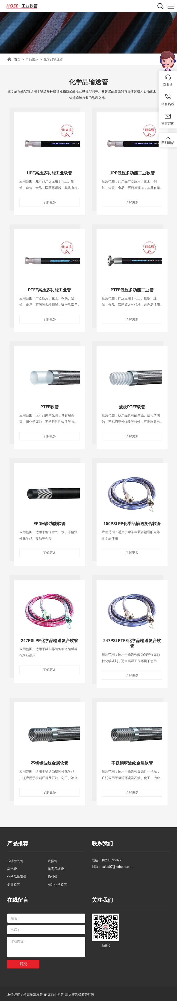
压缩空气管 (15, 859)
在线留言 (17, 898)
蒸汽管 (12, 867)
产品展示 (32, 59)
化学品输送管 (53, 59)
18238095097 (111, 859)
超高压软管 (56, 867)
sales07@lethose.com (117, 865)
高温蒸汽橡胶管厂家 (79, 992)
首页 (17, 59)
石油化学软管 (57, 883)
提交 (23, 961)
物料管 (52, 875)
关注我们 (102, 898)
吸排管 (52, 859)
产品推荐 (17, 842)
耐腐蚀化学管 (54, 992)
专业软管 (13, 883)
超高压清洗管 (33, 992)
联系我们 (102, 842)
